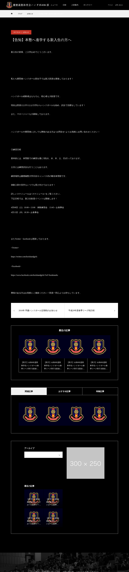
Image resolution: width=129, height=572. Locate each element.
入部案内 (74, 5)
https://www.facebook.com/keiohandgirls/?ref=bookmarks (34, 275)
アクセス (110, 5)
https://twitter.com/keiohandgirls (24, 257)
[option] (30, 353)
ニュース (54, 5)
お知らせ (26, 32)
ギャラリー (87, 5)
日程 (64, 5)
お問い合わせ (119, 5)
